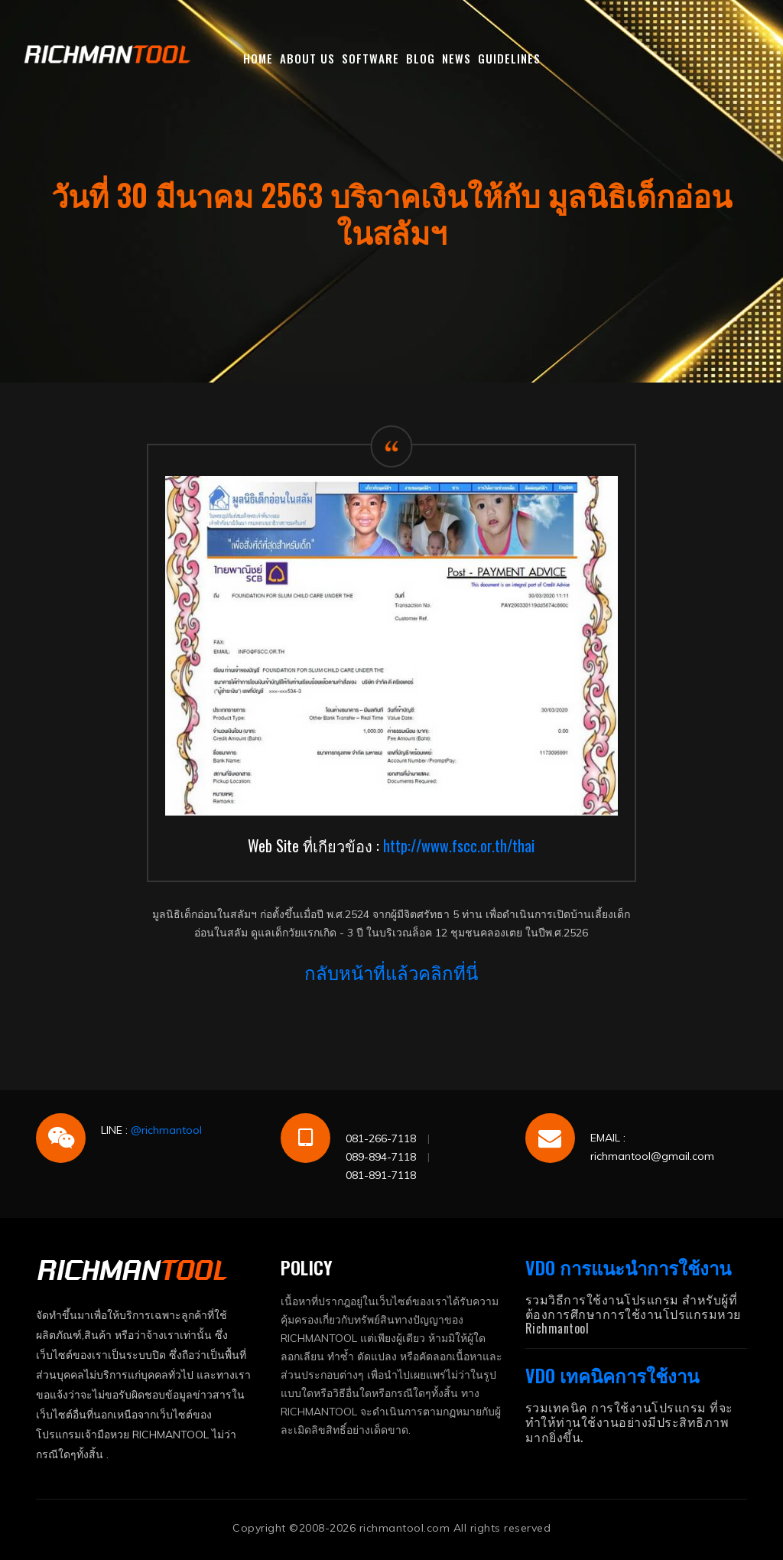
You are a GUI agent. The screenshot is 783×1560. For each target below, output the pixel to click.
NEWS (456, 58)
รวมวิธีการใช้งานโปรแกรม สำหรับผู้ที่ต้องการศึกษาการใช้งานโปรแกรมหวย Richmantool (633, 1313)
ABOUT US (307, 58)
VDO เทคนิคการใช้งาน (612, 1375)
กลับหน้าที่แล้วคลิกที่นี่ (391, 971)
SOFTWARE (370, 58)
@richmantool (166, 1130)
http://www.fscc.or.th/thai (458, 845)
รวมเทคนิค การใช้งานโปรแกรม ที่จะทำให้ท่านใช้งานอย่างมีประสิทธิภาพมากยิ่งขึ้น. (629, 1421)
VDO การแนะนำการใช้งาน (628, 1267)
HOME (258, 58)
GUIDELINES (509, 58)
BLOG (420, 58)
